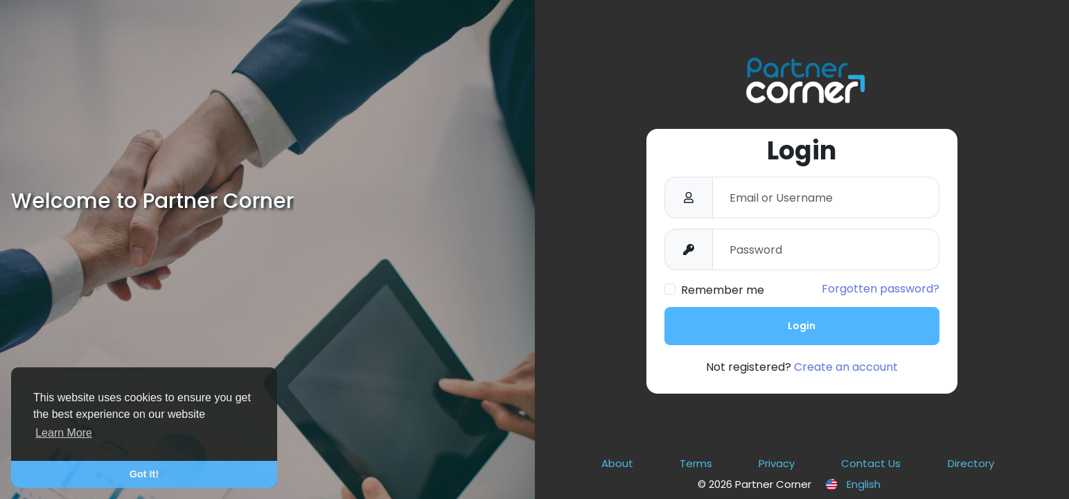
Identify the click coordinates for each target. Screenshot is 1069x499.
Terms (696, 463)
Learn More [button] (63, 433)
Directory (971, 463)
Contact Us (871, 463)
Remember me (722, 290)
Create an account (846, 367)
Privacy (777, 463)
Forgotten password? (880, 289)
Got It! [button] (144, 474)
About (617, 463)
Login (801, 326)
